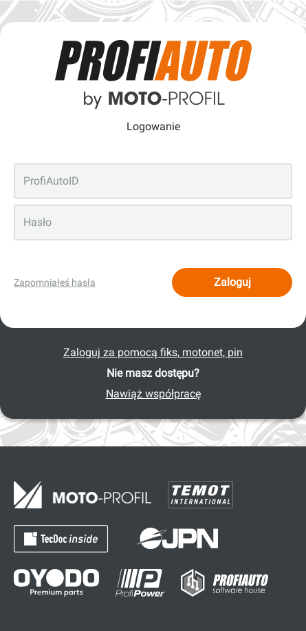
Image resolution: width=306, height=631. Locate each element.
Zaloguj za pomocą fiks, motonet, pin (153, 352)
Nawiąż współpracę (153, 393)
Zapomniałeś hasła (55, 282)
